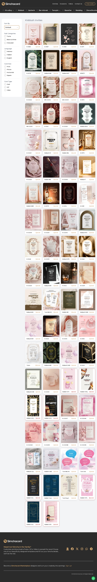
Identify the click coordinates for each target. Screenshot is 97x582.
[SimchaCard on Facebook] (72, 549)
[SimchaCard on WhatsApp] (87, 549)
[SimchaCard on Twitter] (77, 549)
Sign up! (69, 566)
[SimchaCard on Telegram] (91, 549)
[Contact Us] (78, 3)
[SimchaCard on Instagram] (82, 549)
